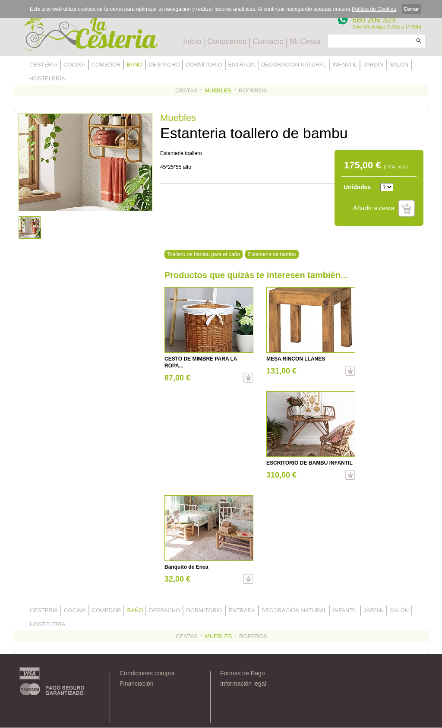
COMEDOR (106, 64)
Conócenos (226, 41)
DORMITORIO (204, 64)
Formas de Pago (242, 673)
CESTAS (186, 90)
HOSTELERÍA (47, 78)
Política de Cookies (374, 9)
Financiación (137, 683)
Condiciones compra (147, 673)
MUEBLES (218, 90)
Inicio (192, 41)
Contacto (268, 41)
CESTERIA (43, 64)
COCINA (74, 64)
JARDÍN (373, 64)
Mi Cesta (305, 41)
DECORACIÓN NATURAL (293, 64)
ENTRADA (241, 64)
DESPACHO (164, 64)
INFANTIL (344, 64)
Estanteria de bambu (272, 254)
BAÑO (134, 64)
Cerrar (411, 9)
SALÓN (398, 64)
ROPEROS (253, 90)
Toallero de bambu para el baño (203, 254)
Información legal (243, 683)
